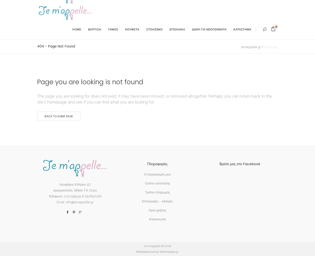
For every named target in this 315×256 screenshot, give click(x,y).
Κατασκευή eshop (147, 251)
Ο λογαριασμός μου (157, 174)
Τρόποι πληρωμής (157, 192)
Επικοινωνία (157, 219)
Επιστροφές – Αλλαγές (157, 201)
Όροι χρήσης (157, 210)
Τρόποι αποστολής (157, 183)
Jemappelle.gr (250, 47)
